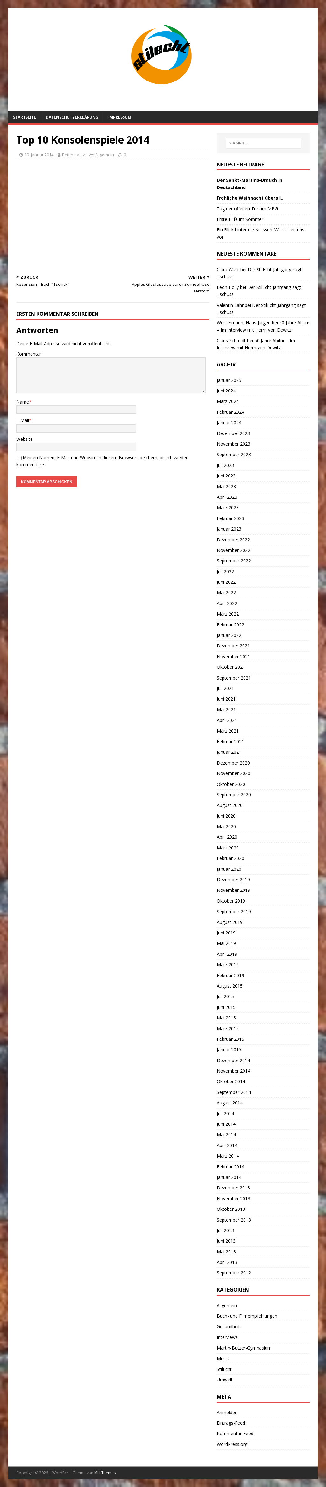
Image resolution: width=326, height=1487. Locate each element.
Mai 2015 (226, 1018)
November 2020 (233, 773)
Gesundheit (228, 1326)
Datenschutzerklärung (72, 117)
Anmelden (227, 1412)
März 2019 (228, 965)
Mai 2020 (226, 826)
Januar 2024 (229, 422)
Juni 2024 (226, 391)
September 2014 (234, 1092)
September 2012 (234, 1273)
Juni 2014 (226, 1124)
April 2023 (227, 497)
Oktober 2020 (231, 784)
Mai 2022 (226, 592)
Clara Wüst (228, 269)
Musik (223, 1359)
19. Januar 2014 (39, 155)
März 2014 (228, 1156)
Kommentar (28, 354)
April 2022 (227, 603)
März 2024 (228, 401)
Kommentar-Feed (235, 1433)
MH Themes (105, 1473)
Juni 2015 (226, 1007)
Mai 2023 (226, 486)
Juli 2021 (225, 688)
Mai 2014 (226, 1134)
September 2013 (234, 1220)
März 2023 (228, 507)
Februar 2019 (230, 975)
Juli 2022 (225, 571)
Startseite (24, 117)
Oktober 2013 (231, 1209)
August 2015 (230, 986)
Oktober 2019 (231, 901)
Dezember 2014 (233, 1060)
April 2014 (227, 1145)
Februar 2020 (230, 858)
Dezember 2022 (233, 540)
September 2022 (234, 561)
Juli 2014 (225, 1113)
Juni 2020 (226, 816)
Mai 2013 (226, 1252)
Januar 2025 (229, 380)
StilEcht (224, 1369)
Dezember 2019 (233, 880)
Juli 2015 (225, 996)
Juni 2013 (226, 1241)
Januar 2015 (229, 1050)
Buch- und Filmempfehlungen (247, 1316)
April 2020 (227, 837)
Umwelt (225, 1380)
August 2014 (230, 1103)
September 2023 (234, 454)
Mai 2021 (226, 710)
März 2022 (228, 614)
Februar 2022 (230, 625)
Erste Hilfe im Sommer (240, 219)
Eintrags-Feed (231, 1423)
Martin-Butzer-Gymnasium (244, 1348)
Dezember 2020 (233, 763)
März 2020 (228, 848)
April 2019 (227, 954)
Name (22, 402)
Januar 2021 (229, 752)
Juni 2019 (226, 933)
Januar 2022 (229, 635)
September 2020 (234, 795)
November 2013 (233, 1198)
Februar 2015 (230, 1039)
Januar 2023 (229, 529)
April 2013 (227, 1262)
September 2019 (234, 911)
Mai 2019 (226, 943)
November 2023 (233, 444)
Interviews (227, 1337)
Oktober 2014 (231, 1081)
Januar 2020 (229, 869)
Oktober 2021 (231, 667)
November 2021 (233, 656)
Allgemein (227, 1305)
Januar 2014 (229, 1177)
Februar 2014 (230, 1167)
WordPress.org (232, 1444)
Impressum (119, 117)
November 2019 (233, 890)
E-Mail (22, 420)
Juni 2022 (226, 582)
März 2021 (228, 731)
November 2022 (233, 550)
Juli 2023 (225, 465)
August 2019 (230, 922)
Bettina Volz (73, 155)
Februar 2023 (230, 518)
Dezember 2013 (233, 1188)
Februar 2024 (230, 412)
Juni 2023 (226, 476)
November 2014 (233, 1071)
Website (24, 439)
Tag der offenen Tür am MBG (247, 209)
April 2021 (227, 720)
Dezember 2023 (233, 433)
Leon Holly (228, 287)
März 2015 (228, 1028)
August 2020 (230, 805)
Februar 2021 (230, 741)
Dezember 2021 (233, 646)
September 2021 (234, 678)
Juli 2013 (225, 1230)
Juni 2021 (226, 699)
